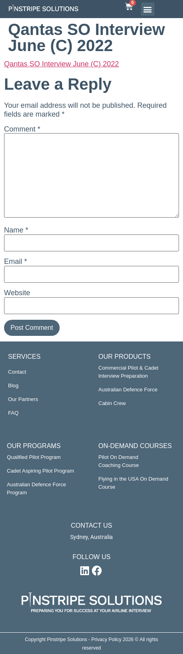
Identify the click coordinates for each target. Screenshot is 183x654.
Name (16, 230)
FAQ (13, 413)
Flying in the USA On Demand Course (133, 483)
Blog (13, 386)
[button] (147, 9)
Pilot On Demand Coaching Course (118, 461)
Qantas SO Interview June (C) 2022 (61, 64)
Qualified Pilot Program (34, 457)
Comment (22, 129)
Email (15, 261)
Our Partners (23, 399)
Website (17, 292)
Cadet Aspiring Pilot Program (40, 471)
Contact (17, 372)
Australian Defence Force (128, 390)
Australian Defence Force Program (36, 488)
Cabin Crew (112, 403)
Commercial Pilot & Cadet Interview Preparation (128, 372)
